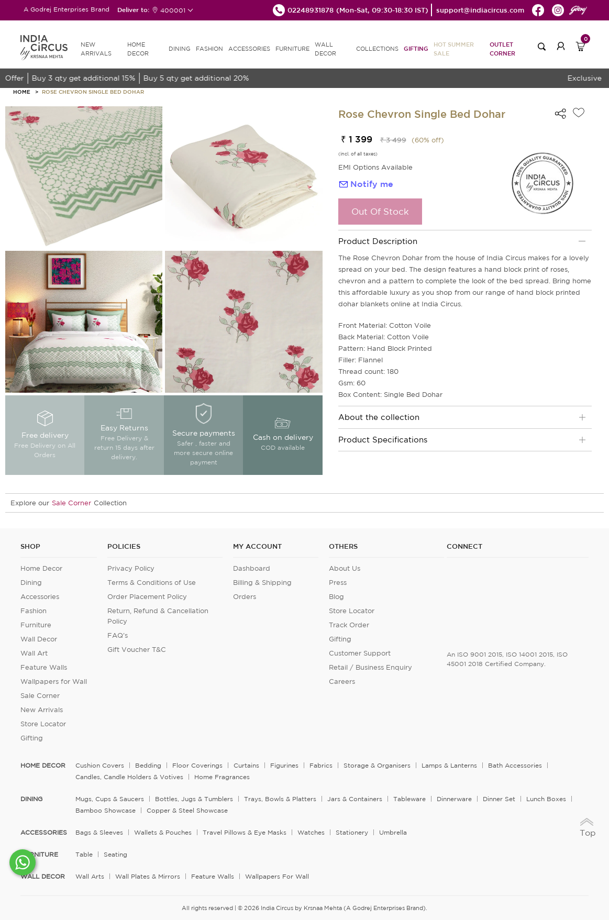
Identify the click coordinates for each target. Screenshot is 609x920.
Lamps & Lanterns (449, 765)
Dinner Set (499, 799)
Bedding (148, 765)
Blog (336, 597)
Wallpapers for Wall (53, 681)
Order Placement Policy (147, 597)
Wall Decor (38, 639)
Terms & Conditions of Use (151, 582)
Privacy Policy (130, 568)
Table (84, 854)
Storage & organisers (377, 765)
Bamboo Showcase (105, 810)
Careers (342, 681)
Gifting (416, 48)
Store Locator (43, 724)
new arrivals (96, 49)
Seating (115, 854)
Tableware (409, 799)
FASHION (209, 49)
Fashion (33, 611)
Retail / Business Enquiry (370, 667)
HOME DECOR (138, 49)
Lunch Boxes (546, 799)
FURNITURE (292, 49)
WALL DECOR (325, 49)
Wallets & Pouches (163, 832)
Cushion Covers (99, 765)
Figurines (284, 765)
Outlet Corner (502, 49)
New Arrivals (41, 710)
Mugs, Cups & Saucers (109, 799)
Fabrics (321, 765)
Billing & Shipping (262, 582)
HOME (21, 91)
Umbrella (393, 832)
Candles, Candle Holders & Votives (129, 777)
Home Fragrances (222, 777)
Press (338, 582)
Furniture (35, 625)
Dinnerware (454, 799)
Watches (311, 832)
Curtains (246, 765)
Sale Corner (71, 503)
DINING (180, 49)
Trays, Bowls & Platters (280, 799)
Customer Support (360, 653)
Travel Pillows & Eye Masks (244, 832)
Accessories (39, 597)
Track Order (349, 625)
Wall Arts (89, 876)
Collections (377, 49)
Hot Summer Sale (454, 49)
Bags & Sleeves (99, 832)
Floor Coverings (197, 765)
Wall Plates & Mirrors (147, 876)
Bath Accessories (515, 765)
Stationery (352, 832)
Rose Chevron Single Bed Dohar (93, 91)
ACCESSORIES (249, 49)
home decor (42, 765)
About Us (344, 568)
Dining (31, 582)
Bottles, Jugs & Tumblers (194, 799)
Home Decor (41, 568)
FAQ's (117, 635)
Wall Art (34, 653)
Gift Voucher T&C (136, 649)
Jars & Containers (354, 799)
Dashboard (251, 568)
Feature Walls (43, 667)
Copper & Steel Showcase (187, 810)
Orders (244, 597)
